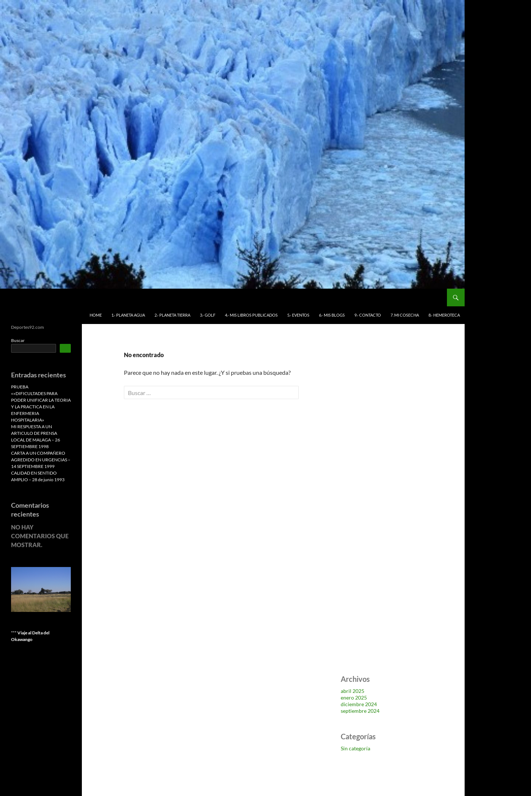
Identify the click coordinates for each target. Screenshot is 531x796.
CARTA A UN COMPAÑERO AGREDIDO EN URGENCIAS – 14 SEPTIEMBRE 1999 (40, 459)
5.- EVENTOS (298, 315)
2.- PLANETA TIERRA (172, 315)
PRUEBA (19, 387)
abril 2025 (352, 691)
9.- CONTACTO (367, 315)
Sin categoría (355, 748)
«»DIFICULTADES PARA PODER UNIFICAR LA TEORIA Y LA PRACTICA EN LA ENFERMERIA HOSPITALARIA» (41, 407)
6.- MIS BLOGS (332, 315)
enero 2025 (354, 697)
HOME (96, 315)
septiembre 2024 (360, 711)
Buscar (18, 340)
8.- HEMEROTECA (444, 315)
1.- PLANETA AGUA (128, 315)
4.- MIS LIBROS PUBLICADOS (251, 315)
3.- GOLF (207, 315)
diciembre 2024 (359, 704)
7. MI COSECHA (405, 315)
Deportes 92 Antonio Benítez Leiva (62, 297)
